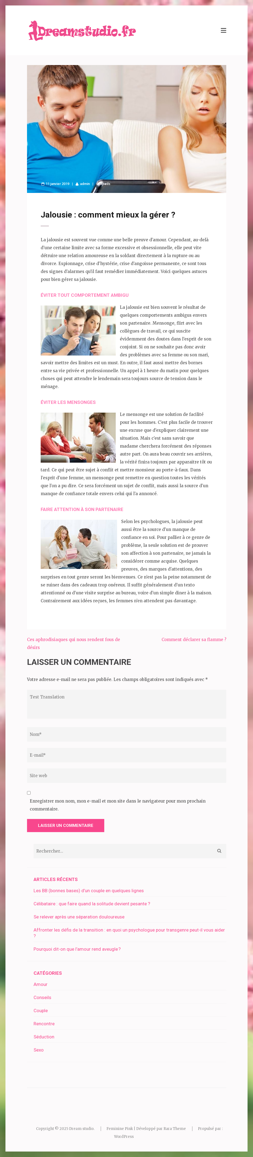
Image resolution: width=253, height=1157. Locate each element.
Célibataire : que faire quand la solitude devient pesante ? (92, 903)
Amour (40, 984)
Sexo (39, 1050)
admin (85, 184)
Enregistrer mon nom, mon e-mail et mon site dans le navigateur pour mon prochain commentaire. (118, 805)
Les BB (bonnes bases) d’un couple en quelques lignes (89, 890)
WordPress (124, 1136)
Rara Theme (174, 1128)
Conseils (103, 184)
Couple (41, 1010)
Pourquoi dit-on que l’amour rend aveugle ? (77, 949)
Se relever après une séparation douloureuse (79, 917)
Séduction (44, 1036)
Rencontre (44, 1023)
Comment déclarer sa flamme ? (194, 639)
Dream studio (81, 1128)
